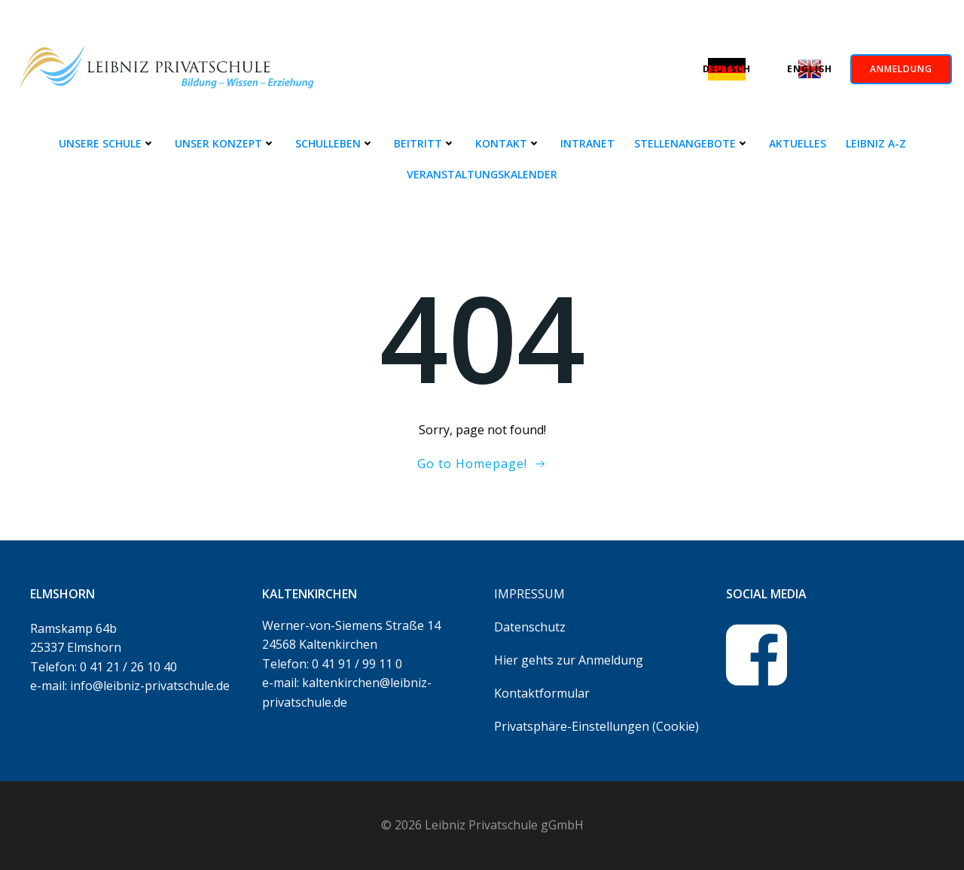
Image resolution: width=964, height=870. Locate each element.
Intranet (587, 143)
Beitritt (425, 143)
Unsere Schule (107, 143)
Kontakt (508, 143)
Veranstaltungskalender (482, 174)
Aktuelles (797, 143)
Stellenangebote (691, 143)
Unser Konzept (225, 143)
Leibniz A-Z (876, 143)
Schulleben (334, 143)
